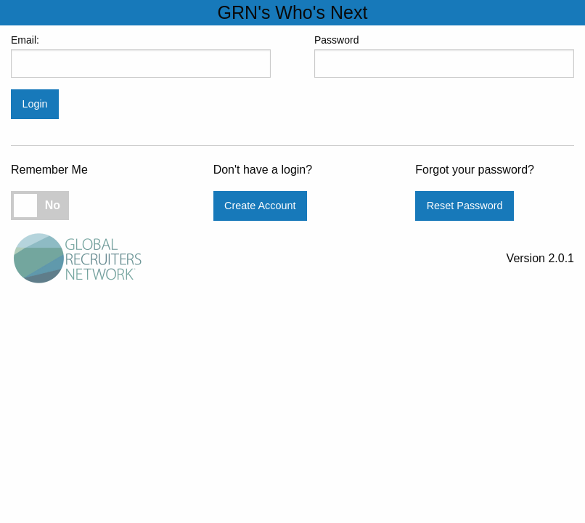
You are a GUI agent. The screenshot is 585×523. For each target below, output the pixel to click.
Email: (141, 56)
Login (34, 104)
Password (444, 56)
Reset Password (465, 205)
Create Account (259, 205)
